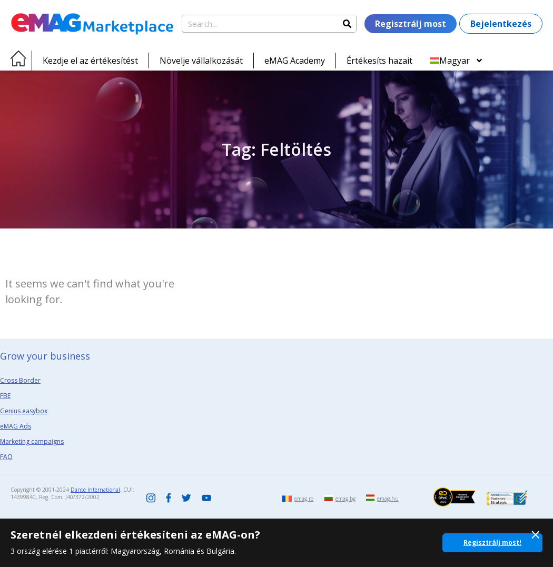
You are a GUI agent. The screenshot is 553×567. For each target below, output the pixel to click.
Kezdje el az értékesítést (90, 60)
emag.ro (303, 498)
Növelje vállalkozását (201, 60)
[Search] (347, 23)
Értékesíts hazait (379, 60)
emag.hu (388, 498)
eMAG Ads (15, 426)
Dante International (95, 489)
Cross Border (20, 380)
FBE (5, 395)
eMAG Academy (294, 60)
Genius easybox (23, 410)
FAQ (6, 456)
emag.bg (345, 498)
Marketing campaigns (32, 441)
